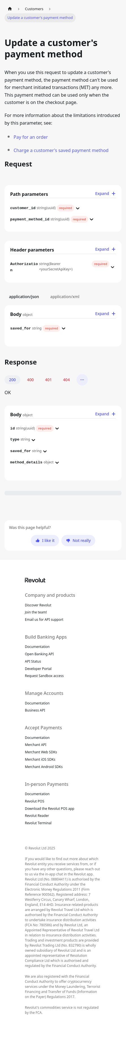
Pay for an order (31, 137)
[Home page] (10, 9)
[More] (82, 379)
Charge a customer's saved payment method (61, 150)
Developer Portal (38, 668)
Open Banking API (39, 654)
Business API (35, 710)
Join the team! (36, 612)
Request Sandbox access (44, 675)
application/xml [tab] (65, 297)
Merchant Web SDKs (41, 752)
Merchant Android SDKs (44, 766)
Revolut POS (34, 801)
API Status (33, 661)
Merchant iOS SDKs (40, 759)
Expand (105, 193)
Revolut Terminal (38, 823)
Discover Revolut (38, 605)
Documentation (37, 646)
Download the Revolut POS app (49, 808)
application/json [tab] (24, 297)
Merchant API (35, 744)
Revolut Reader (37, 815)
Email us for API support (44, 619)
